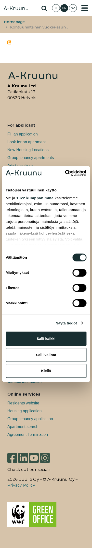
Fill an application (22, 134)
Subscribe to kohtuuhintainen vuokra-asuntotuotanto (9, 42)
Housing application (24, 411)
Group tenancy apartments (30, 158)
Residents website (23, 403)
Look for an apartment (26, 142)
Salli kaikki (46, 338)
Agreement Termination (27, 434)
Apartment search (22, 427)
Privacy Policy (21, 485)
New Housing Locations (28, 150)
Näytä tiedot (66, 323)
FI (56, 8)
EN (64, 8)
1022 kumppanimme (34, 198)
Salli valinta (46, 355)
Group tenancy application (30, 419)
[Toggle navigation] (84, 8)
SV (73, 8)
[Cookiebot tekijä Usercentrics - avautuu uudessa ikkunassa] (65, 173)
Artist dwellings (20, 165)
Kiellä (46, 371)
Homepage (14, 22)
